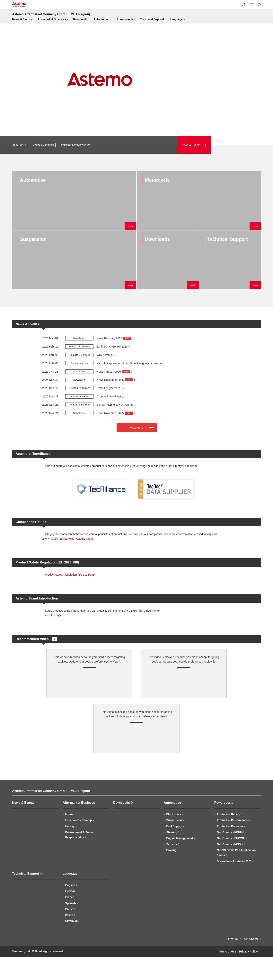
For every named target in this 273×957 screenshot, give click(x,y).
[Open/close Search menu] (259, 4)
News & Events (191, 144)
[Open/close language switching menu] (243, 4)
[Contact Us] (251, 4)
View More (136, 427)
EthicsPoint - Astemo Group (76, 538)
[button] (4, 80)
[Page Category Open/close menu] (52, 19)
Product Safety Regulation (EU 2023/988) (70, 574)
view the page (53, 615)
